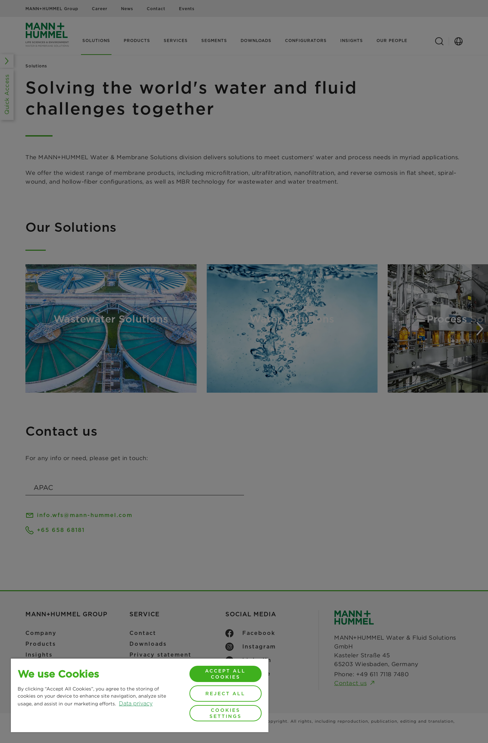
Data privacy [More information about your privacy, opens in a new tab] (135, 703)
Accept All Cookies (225, 674)
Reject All (225, 693)
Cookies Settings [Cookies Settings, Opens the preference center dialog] (225, 713)
